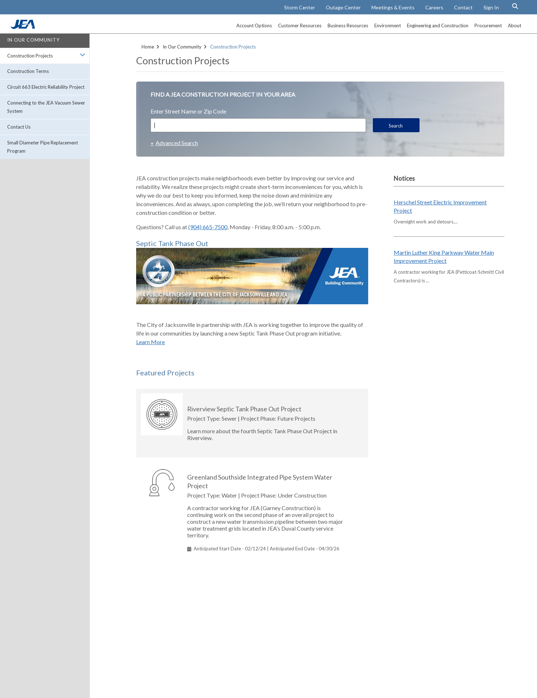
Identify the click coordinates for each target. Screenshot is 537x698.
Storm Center (299, 7)
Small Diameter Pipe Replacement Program (42, 147)
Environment (387, 25)
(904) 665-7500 (207, 226)
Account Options (254, 25)
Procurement (488, 25)
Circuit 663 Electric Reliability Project (45, 87)
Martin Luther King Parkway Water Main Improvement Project (444, 256)
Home (148, 47)
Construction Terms (28, 71)
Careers (434, 7)
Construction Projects (30, 56)
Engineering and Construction (437, 25)
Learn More (150, 341)
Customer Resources (299, 25)
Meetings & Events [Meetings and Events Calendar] (393, 7)
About (514, 25)
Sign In (491, 7)
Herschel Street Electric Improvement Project (440, 206)
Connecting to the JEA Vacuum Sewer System (46, 107)
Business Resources (348, 25)
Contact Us (19, 127)
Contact (463, 7)
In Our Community (33, 40)
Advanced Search (177, 142)
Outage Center (343, 7)
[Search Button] (515, 6)
